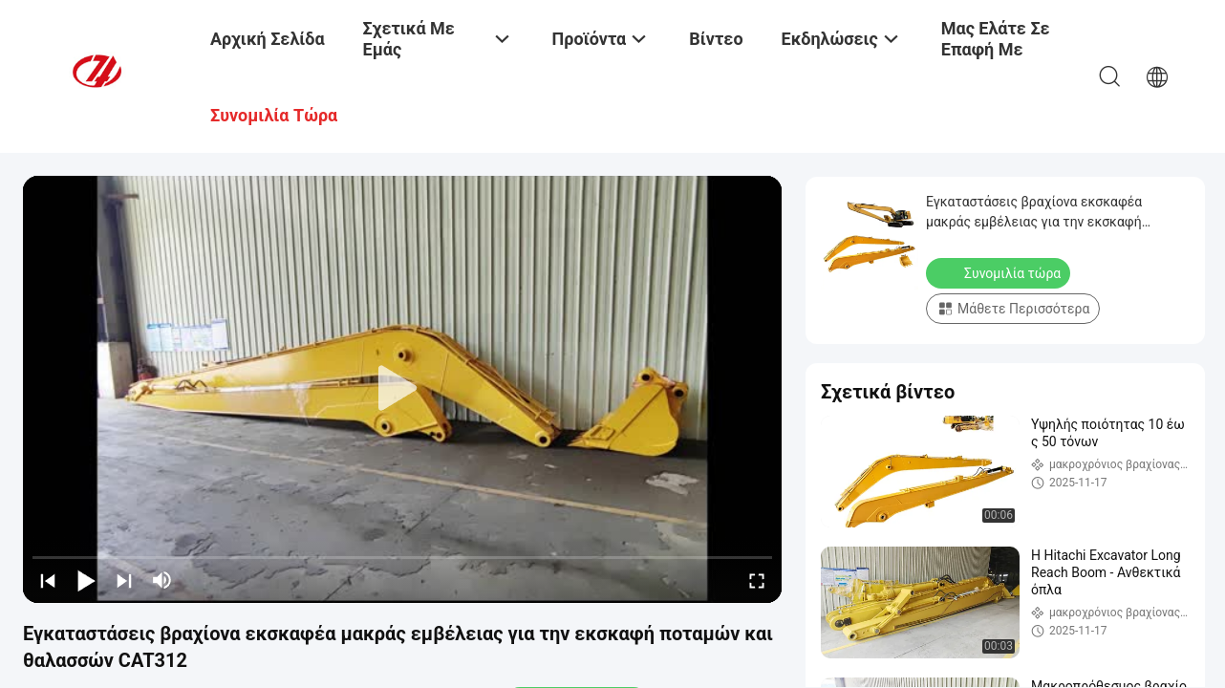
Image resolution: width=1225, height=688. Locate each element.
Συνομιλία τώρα (1000, 272)
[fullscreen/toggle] (757, 580)
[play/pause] (86, 580)
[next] (124, 580)
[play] (402, 389)
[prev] (48, 580)
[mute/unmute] (162, 580)
